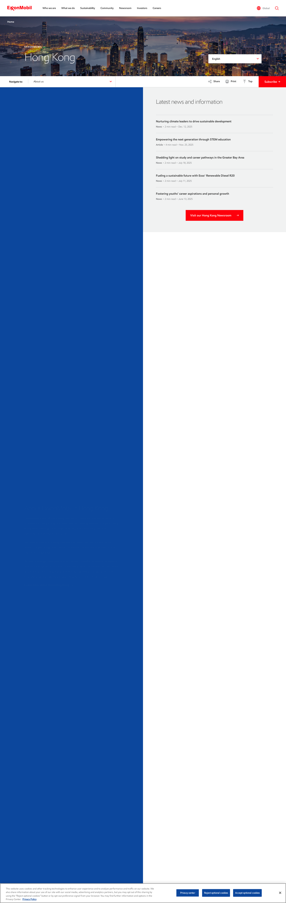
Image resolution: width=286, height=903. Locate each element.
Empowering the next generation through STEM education (193, 139)
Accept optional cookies (247, 892)
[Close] (280, 893)
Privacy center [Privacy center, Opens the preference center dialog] (187, 892)
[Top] (248, 81)
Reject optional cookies (216, 892)
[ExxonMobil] (21, 8)
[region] (143, 893)
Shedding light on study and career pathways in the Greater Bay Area (200, 157)
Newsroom (125, 8)
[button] (263, 8)
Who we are (49, 8)
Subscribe (270, 81)
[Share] (214, 81)
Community (107, 8)
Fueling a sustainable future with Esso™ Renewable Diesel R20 (195, 175)
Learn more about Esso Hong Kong (48, 584)
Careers (157, 8)
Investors (142, 8)
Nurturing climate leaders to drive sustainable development (193, 121)
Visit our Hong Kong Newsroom (210, 215)
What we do (68, 8)
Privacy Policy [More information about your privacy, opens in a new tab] (29, 899)
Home (10, 21)
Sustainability (87, 8)
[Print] (230, 81)
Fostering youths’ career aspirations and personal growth (192, 193)
